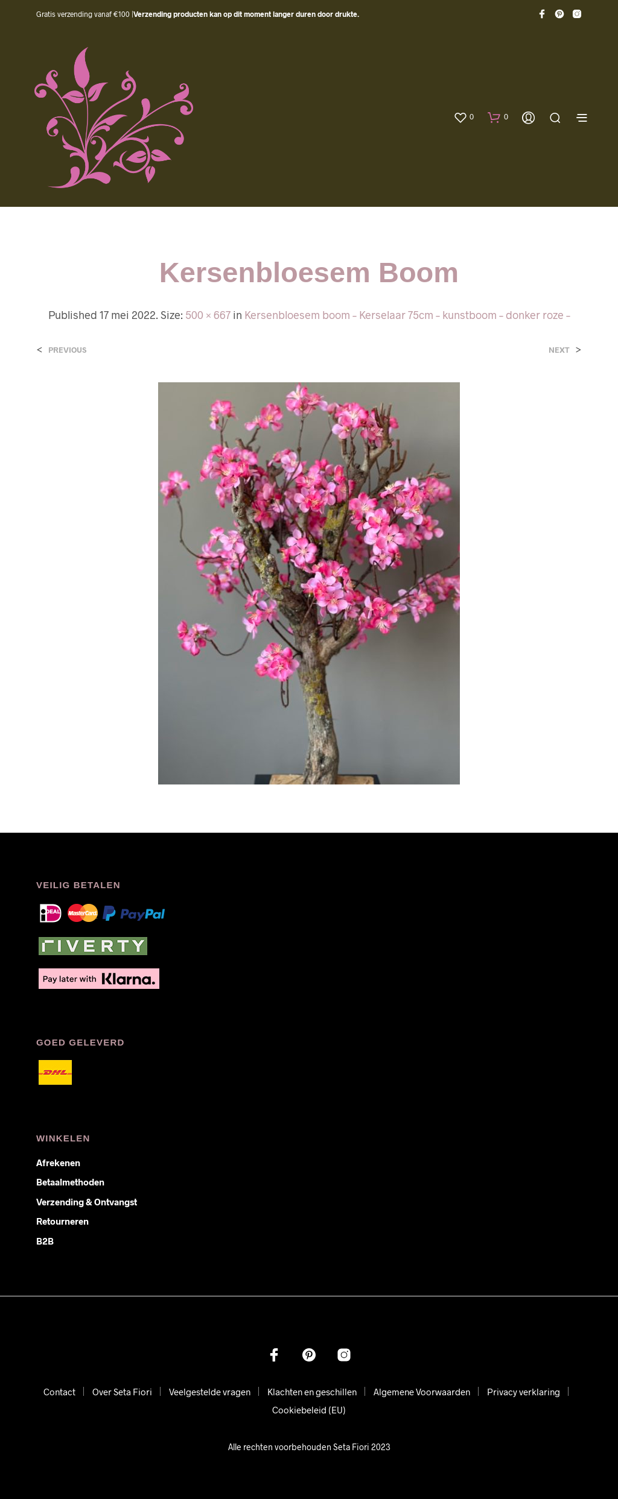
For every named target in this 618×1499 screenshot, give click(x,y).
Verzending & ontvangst (86, 1201)
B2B (45, 1240)
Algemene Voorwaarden (422, 1391)
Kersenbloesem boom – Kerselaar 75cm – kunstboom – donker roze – (407, 314)
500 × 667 (208, 314)
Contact (59, 1391)
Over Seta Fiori (122, 1391)
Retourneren (62, 1221)
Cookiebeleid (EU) (309, 1409)
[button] (463, 117)
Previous (67, 350)
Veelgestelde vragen (209, 1391)
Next (559, 350)
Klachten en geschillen (312, 1391)
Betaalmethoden (70, 1181)
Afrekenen (58, 1162)
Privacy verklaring (523, 1391)
